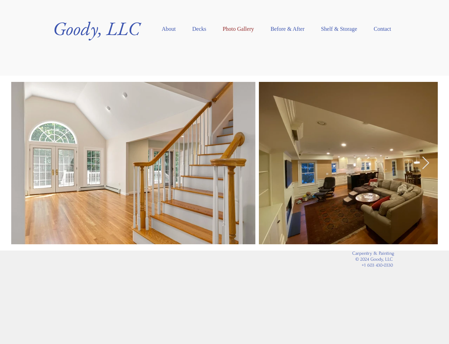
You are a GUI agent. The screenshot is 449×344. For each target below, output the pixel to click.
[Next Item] (426, 163)
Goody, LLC (96, 28)
